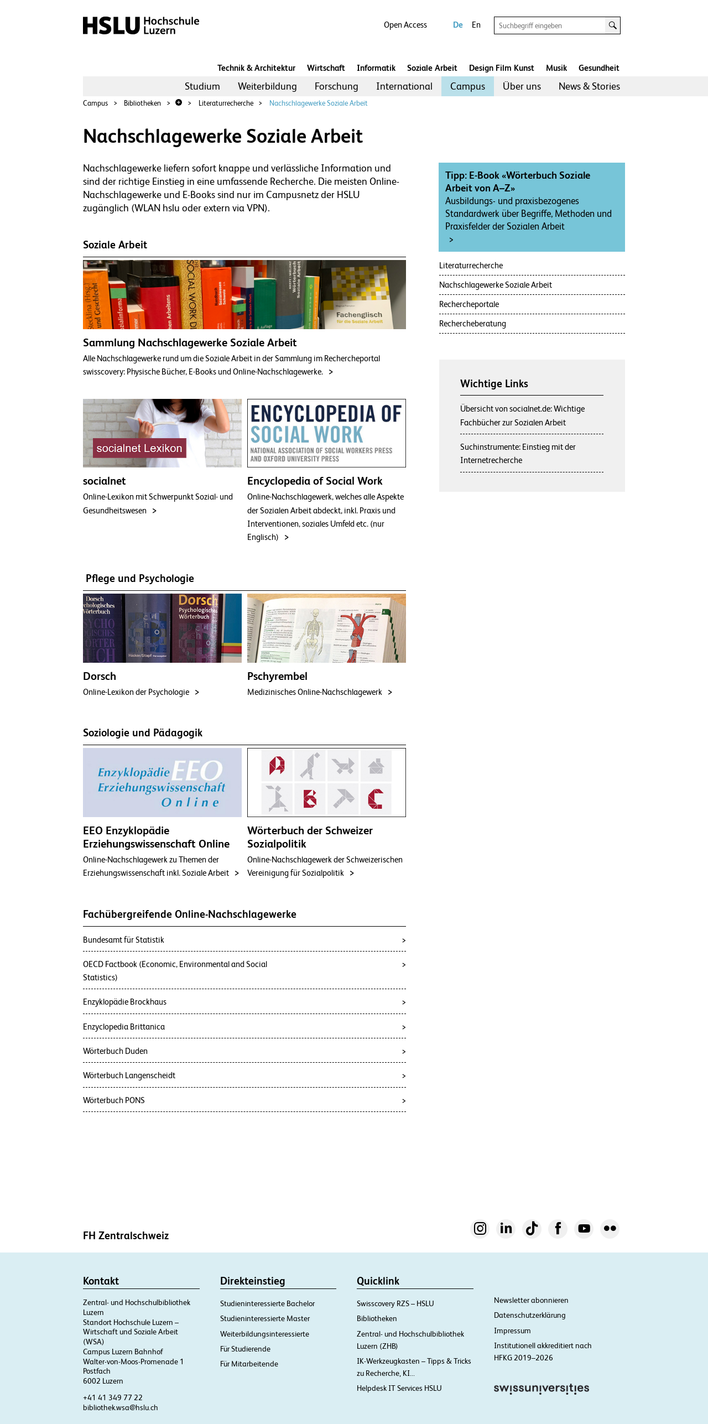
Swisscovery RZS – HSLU (395, 1303)
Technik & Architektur (256, 67)
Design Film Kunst (501, 67)
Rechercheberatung (472, 323)
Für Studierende (245, 1348)
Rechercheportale (469, 304)
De (458, 24)
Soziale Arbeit (432, 67)
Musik (556, 67)
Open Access (405, 24)
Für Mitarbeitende (249, 1363)
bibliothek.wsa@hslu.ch (120, 1407)
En (476, 24)
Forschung (336, 86)
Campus (467, 86)
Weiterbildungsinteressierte (264, 1333)
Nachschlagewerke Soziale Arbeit (318, 103)
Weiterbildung (267, 86)
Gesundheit (599, 67)
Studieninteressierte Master (265, 1318)
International (404, 86)
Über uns (522, 86)
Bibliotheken (142, 103)
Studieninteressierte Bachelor (267, 1303)
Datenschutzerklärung (530, 1315)
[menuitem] (202, 86)
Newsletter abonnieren (531, 1300)
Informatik (376, 67)
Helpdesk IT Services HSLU (399, 1388)
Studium (202, 86)
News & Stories (589, 86)
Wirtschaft (326, 67)
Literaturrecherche (226, 103)
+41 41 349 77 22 (113, 1397)
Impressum (512, 1330)
